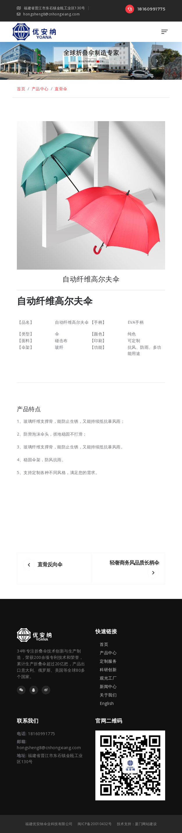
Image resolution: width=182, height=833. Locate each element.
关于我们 (108, 695)
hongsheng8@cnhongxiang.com (48, 14)
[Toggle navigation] (164, 32)
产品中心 (40, 88)
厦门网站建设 (146, 823)
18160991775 (145, 9)
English (107, 703)
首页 (21, 88)
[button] (24, 61)
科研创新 (108, 669)
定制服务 (108, 661)
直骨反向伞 (42, 564)
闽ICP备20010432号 (95, 823)
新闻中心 (108, 686)
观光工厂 (108, 678)
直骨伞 (61, 88)
